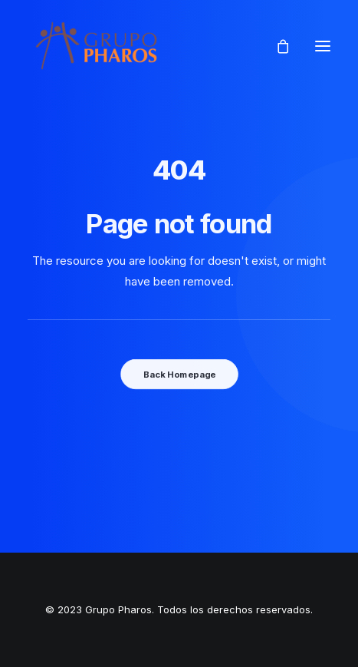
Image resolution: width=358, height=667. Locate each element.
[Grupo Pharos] (96, 46)
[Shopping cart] (276, 46)
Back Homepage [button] (179, 373)
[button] (322, 45)
